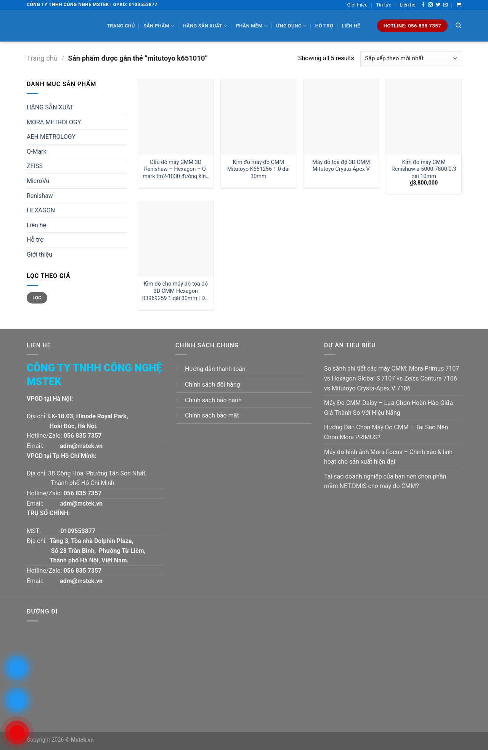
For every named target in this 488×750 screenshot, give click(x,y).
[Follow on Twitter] (438, 5)
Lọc (36, 297)
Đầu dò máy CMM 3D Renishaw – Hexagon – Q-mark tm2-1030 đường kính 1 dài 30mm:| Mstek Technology (176, 169)
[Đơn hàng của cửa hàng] (410, 58)
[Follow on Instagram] (430, 5)
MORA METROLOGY (54, 122)
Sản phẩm (158, 25)
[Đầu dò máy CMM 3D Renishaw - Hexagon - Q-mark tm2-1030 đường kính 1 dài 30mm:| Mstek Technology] (175, 116)
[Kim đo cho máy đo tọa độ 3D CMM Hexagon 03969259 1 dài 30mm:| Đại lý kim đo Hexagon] (175, 238)
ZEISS (35, 166)
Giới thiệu (357, 5)
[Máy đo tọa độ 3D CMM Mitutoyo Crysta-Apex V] (341, 116)
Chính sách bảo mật (212, 415)
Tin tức (383, 5)
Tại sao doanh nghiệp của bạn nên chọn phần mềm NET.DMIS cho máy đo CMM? (385, 481)
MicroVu (38, 181)
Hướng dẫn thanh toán (215, 369)
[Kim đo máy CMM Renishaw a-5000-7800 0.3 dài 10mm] (423, 116)
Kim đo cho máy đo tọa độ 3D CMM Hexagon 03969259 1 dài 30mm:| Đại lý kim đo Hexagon (175, 291)
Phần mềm (252, 25)
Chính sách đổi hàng (212, 384)
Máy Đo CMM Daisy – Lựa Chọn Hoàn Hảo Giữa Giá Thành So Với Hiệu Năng (388, 407)
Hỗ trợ (324, 26)
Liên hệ (408, 5)
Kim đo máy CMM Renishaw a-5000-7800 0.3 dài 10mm (424, 169)
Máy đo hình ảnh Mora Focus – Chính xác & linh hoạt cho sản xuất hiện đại (388, 457)
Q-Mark (37, 151)
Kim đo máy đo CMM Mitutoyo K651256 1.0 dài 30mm (258, 169)
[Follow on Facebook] (423, 5)
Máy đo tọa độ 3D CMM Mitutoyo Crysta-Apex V (341, 166)
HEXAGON (41, 210)
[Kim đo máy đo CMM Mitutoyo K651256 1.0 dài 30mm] (258, 116)
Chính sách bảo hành (213, 400)
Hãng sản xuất (205, 25)
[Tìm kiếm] (458, 25)
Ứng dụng (291, 25)
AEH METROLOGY (51, 136)
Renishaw (40, 195)
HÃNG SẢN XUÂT (50, 107)
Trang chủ (121, 26)
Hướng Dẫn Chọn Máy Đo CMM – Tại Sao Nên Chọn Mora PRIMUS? (386, 432)
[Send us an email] (445, 5)
